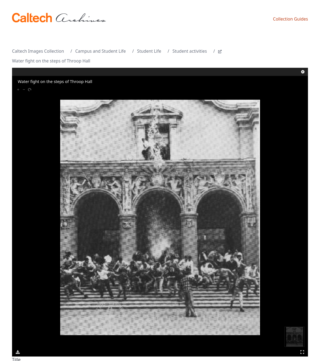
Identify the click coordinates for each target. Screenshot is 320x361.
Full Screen (302, 352)
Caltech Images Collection (38, 51)
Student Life (149, 51)
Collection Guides (290, 19)
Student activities (189, 51)
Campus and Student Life (100, 51)
